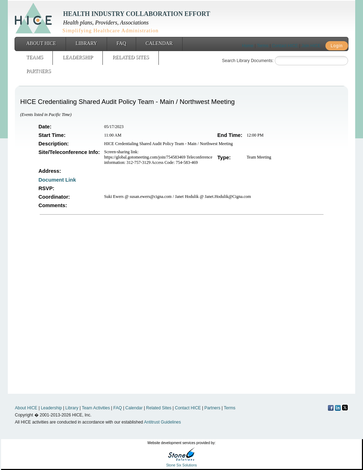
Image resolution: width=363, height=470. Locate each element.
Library (86, 43)
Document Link (58, 180)
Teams (34, 57)
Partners (38, 71)
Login (337, 45)
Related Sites (130, 57)
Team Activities (96, 407)
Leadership (77, 57)
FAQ (121, 43)
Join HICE (310, 45)
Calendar (159, 43)
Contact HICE (285, 45)
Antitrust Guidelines (162, 422)
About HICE (41, 43)
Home (247, 45)
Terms (263, 45)
